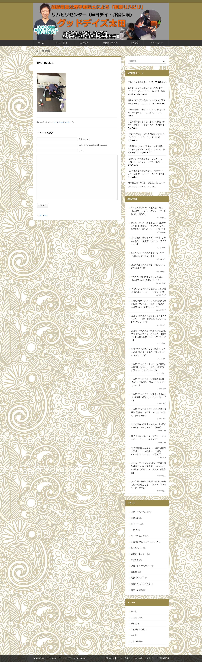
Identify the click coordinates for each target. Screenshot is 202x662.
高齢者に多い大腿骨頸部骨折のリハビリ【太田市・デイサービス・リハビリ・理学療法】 (146, 91)
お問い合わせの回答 (140, 512)
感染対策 (135, 560)
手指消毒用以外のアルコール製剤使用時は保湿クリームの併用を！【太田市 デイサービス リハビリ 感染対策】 (148, 451)
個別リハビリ (137, 548)
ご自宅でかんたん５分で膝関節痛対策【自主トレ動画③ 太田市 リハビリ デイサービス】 (148, 382)
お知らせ (135, 518)
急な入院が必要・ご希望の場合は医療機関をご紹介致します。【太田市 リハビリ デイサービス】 (148, 484)
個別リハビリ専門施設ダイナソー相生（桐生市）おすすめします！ (147, 254)
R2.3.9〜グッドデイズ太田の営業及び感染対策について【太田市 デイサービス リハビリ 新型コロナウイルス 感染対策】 (148, 468)
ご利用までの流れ (109, 43)
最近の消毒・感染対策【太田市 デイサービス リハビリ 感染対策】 (148, 437)
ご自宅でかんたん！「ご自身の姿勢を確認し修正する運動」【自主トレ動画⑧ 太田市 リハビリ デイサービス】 (148, 304)
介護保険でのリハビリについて (144, 542)
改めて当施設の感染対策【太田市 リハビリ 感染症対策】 (148, 266)
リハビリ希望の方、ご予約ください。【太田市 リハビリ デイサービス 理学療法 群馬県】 (148, 211)
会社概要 (150, 658)
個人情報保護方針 (162, 658)
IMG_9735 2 (43, 215)
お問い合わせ (156, 43)
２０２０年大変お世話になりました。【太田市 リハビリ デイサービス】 (147, 278)
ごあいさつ (136, 524)
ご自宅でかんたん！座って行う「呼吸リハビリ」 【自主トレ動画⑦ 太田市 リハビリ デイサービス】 (148, 319)
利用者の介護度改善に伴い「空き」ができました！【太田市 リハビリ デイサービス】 (148, 241)
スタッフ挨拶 (61, 43)
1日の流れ (84, 43)
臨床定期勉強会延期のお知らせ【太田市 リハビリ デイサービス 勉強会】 (148, 426)
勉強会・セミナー (139, 554)
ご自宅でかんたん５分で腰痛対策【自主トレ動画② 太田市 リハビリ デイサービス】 (148, 397)
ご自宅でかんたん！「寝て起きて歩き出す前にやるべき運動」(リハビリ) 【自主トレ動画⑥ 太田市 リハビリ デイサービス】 (148, 335)
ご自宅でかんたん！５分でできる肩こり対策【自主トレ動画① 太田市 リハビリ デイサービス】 (148, 412)
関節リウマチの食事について (140, 82)
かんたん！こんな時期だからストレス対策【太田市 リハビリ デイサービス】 (148, 290)
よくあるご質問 (122, 658)
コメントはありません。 (62, 122)
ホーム (41, 43)
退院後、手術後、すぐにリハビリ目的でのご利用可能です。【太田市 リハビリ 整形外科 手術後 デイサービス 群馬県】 (148, 226)
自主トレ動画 (137, 590)
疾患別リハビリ (138, 578)
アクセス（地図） (137, 658)
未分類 (134, 572)
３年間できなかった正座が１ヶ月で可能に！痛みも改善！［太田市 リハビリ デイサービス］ (146, 149)
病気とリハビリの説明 (140, 584)
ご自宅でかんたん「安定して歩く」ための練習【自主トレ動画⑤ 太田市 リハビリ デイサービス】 (148, 352)
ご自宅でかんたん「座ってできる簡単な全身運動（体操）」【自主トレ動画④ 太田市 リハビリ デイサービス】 (148, 367)
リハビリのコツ (138, 536)
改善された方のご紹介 (140, 566)
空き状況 (134, 43)
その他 (134, 530)
